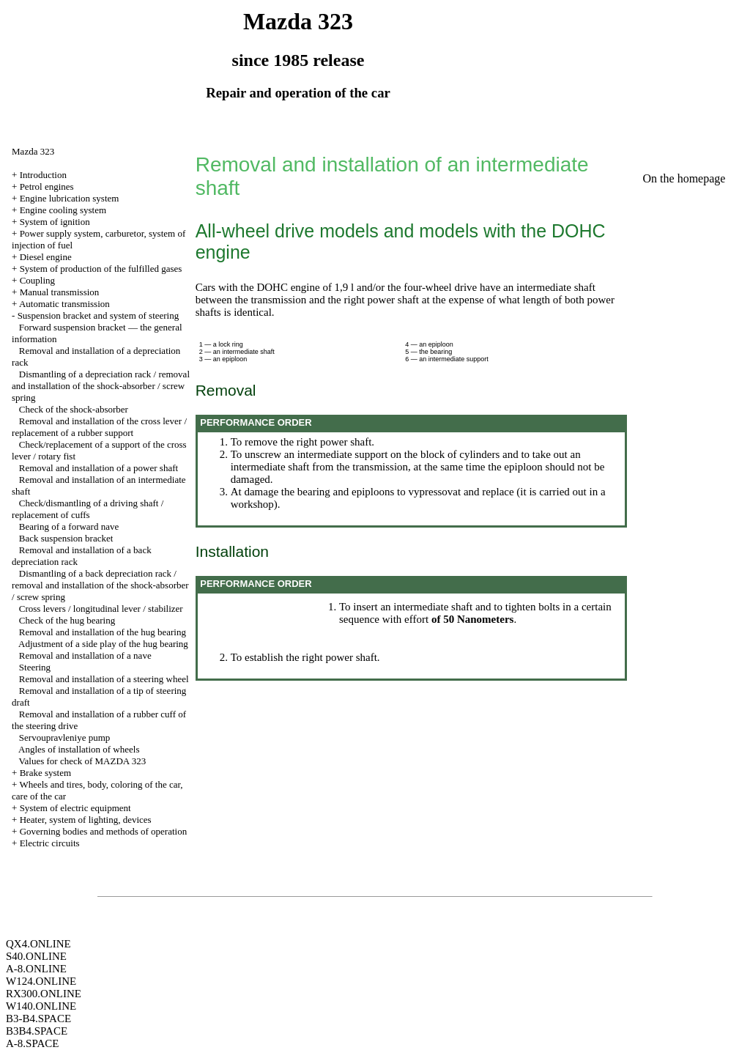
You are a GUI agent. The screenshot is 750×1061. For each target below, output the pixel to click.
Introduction (43, 174)
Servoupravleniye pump (65, 737)
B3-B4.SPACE (38, 1018)
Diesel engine (46, 256)
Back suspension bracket (66, 538)
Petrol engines (47, 186)
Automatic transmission (64, 303)
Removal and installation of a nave (85, 655)
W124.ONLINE (41, 981)
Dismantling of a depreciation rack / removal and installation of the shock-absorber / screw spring (101, 386)
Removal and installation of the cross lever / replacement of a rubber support (99, 426)
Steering (35, 667)
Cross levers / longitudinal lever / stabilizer (101, 608)
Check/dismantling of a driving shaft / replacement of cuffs (87, 509)
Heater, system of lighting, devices (86, 819)
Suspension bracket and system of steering (98, 315)
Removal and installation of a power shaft (98, 467)
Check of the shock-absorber (73, 409)
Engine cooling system (63, 209)
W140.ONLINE (41, 1006)
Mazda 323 (33, 151)
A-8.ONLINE (36, 969)
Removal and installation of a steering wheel (104, 678)
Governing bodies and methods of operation (104, 831)
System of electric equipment (75, 807)
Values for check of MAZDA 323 (82, 760)
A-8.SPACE (32, 1043)
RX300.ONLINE (43, 993)
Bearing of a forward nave (69, 526)
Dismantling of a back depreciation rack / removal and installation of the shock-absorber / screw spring (100, 585)
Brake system (45, 772)
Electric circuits (50, 843)
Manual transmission (60, 291)
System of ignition (55, 221)
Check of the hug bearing (67, 620)
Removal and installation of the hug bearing (102, 631)
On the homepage (684, 178)
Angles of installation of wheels (78, 749)
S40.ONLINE (36, 956)
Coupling (37, 280)
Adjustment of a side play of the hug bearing (103, 643)
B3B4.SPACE (36, 1031)
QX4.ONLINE (38, 944)
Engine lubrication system (69, 198)
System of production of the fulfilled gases (101, 268)
